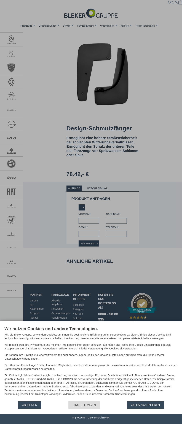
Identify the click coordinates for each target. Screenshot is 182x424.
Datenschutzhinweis (98, 417)
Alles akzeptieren (145, 405)
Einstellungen (84, 405)
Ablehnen (29, 405)
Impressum (78, 417)
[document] (91, 363)
